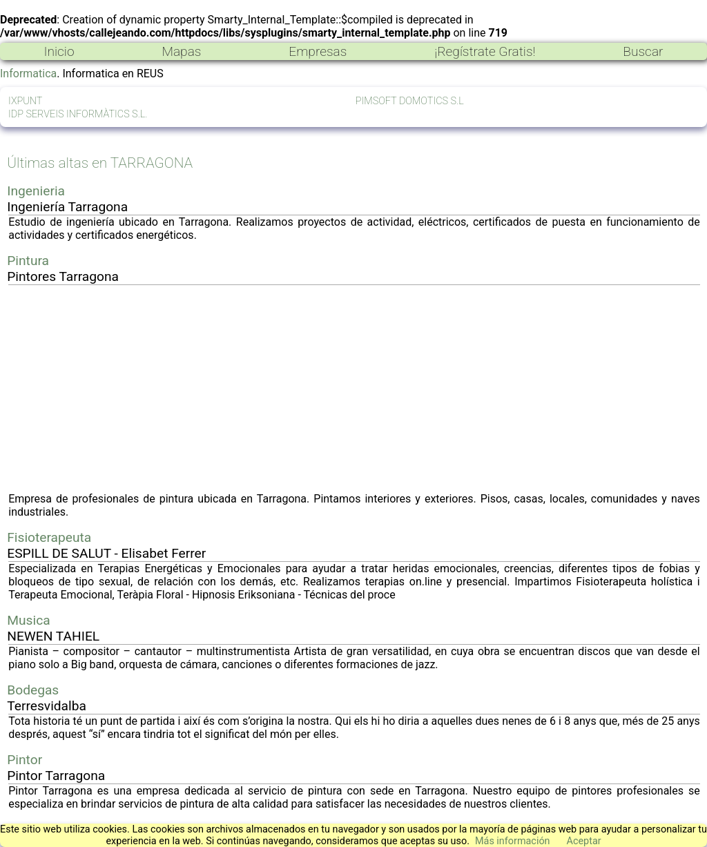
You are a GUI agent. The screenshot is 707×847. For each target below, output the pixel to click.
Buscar (643, 51)
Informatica (28, 73)
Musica (28, 620)
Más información (512, 841)
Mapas (181, 51)
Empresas (318, 51)
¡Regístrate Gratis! (484, 51)
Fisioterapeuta (49, 537)
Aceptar (584, 841)
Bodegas (33, 690)
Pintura (28, 261)
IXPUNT (25, 101)
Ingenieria (36, 191)
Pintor (24, 760)
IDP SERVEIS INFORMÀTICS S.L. (78, 114)
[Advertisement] (354, 388)
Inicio (58, 51)
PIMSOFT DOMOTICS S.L (410, 101)
